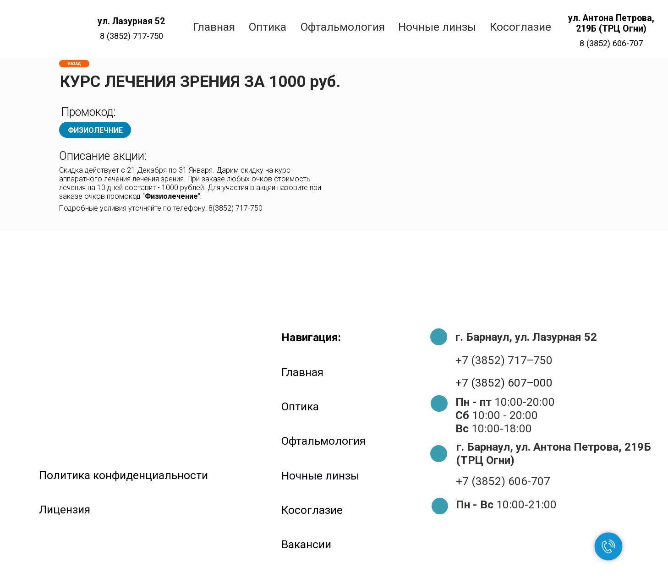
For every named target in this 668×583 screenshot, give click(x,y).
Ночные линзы (320, 475)
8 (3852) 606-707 (611, 43)
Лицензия (64, 509)
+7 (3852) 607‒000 (504, 382)
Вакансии (306, 544)
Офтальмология (323, 440)
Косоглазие (312, 510)
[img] (39, 29)
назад (74, 63)
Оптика (300, 406)
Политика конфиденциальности (123, 475)
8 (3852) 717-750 (131, 36)
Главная (302, 372)
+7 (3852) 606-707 (503, 481)
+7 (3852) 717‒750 (504, 360)
